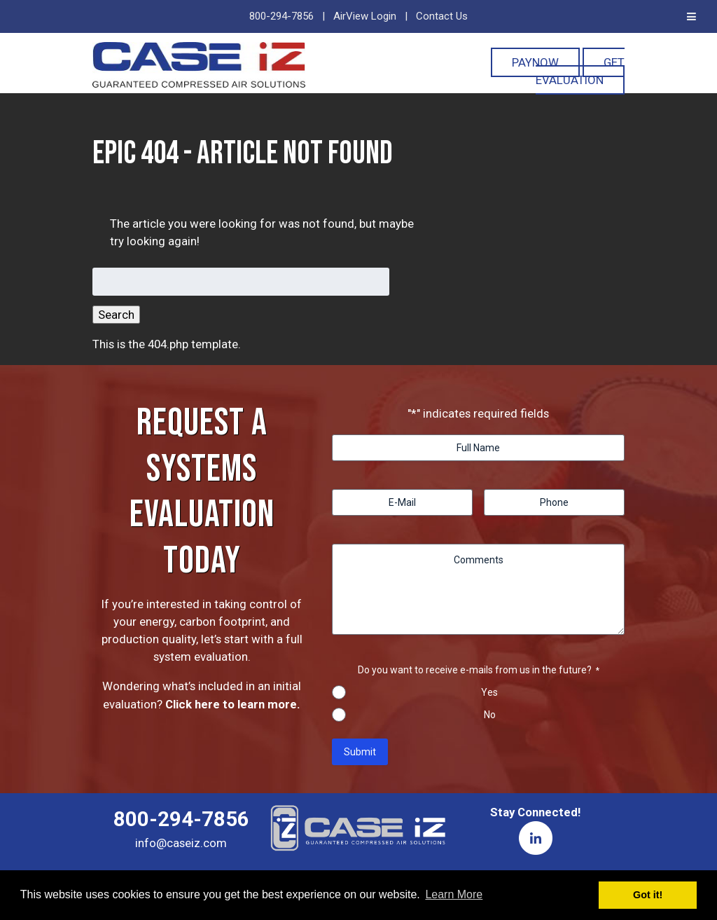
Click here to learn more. (232, 704)
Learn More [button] (453, 894)
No (490, 714)
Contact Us (442, 16)
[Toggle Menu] (691, 16)
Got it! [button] (647, 894)
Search (116, 315)
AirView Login (364, 16)
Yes (489, 692)
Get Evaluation (580, 71)
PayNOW (535, 62)
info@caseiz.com (181, 843)
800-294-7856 (281, 16)
